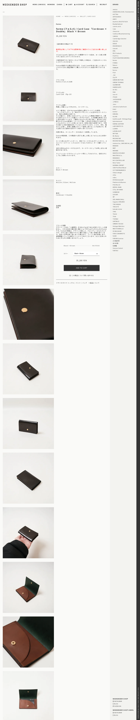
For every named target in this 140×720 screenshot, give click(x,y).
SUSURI (115, 194)
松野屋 (115, 246)
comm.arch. (117, 26)
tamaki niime (117, 209)
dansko (115, 41)
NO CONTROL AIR (119, 160)
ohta (114, 175)
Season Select (118, 248)
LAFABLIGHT (117, 131)
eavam (115, 48)
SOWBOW (116, 192)
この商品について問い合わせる (81, 275)
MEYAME (115, 151)
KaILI (114, 109)
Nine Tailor (116, 163)
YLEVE (115, 236)
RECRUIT (103, 4)
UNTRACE (116, 221)
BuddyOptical (117, 24)
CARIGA (115, 36)
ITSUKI (115, 97)
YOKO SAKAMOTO (119, 233)
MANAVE (115, 146)
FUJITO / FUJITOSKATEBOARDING (121, 57)
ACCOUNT (79, 4)
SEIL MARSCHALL (118, 199)
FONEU (115, 63)
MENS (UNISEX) (39, 4)
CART (69, 4)
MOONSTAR (117, 138)
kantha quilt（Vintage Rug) (122, 119)
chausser (116, 31)
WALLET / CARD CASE (88, 16)
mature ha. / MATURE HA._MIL (123, 143)
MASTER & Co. (117, 155)
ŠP (114, 197)
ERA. (114, 51)
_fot (114, 75)
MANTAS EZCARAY (119, 153)
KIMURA (115, 114)
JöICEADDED (117, 99)
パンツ (78, 283)
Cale (114, 29)
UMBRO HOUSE (118, 224)
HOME (58, 16)
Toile (114, 216)
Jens (114, 104)
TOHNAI (115, 219)
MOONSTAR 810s (118, 141)
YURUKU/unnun (118, 238)
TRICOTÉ (116, 207)
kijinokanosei (117, 121)
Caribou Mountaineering (121, 34)
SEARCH (90, 4)
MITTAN (115, 133)
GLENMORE (116, 85)
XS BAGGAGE (117, 231)
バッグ (84, 283)
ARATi (115, 19)
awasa (115, 9)
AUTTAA (115, 14)
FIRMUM (115, 68)
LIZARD (115, 129)
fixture (115, 65)
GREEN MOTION (118, 80)
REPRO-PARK (117, 187)
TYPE (114, 212)
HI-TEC (115, 90)
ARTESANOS (117, 17)
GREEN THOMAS (118, 82)
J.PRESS (115, 102)
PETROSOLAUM (118, 180)
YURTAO (115, 250)
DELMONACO (117, 46)
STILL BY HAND (118, 189)
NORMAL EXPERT (118, 165)
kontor (115, 111)
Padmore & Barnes (119, 182)
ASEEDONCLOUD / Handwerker (123, 12)
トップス (71, 283)
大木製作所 (116, 241)
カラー (66, 253)
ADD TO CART (81, 268)
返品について (94, 283)
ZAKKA (59, 4)
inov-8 (115, 94)
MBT (114, 148)
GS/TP (115, 77)
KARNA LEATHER (118, 124)
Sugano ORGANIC (119, 202)
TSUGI (115, 214)
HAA (114, 92)
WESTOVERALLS (118, 229)
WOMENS (51, 4)
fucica (115, 70)
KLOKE (115, 116)
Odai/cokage (117, 172)
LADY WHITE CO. (118, 126)
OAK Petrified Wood (119, 168)
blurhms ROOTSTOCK (120, 22)
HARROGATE (117, 87)
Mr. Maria (116, 136)
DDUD (115, 43)
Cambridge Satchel (119, 39)
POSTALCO (116, 185)
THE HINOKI (117, 204)
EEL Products (117, 53)
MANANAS (116, 158)
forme (58, 24)
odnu (114, 177)
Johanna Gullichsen (120, 107)
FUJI (114, 72)
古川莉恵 (115, 243)
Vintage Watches (118, 226)
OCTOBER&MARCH (119, 170)
